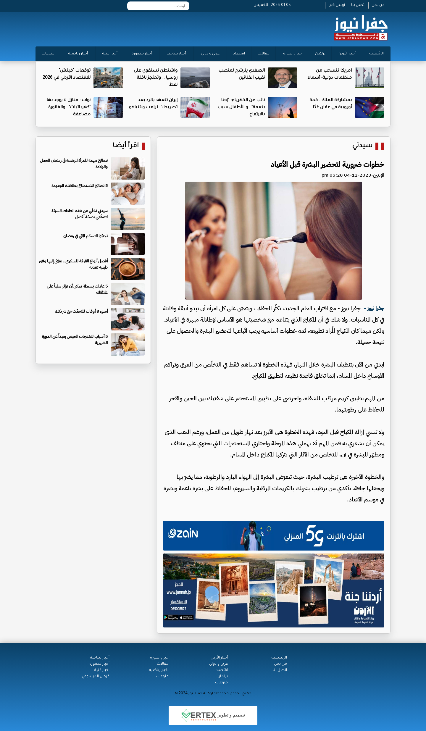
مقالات (264, 54)
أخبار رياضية (78, 54)
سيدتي (362, 146)
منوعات (48, 54)
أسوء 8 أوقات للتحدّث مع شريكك (81, 311)
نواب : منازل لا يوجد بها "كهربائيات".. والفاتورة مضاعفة (68, 107)
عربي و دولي (210, 54)
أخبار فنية (109, 54)
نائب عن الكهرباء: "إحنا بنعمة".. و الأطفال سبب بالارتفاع (241, 107)
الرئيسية (376, 54)
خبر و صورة (292, 54)
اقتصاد (239, 54)
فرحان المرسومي (95, 676)
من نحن (378, 5)
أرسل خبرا (336, 5)
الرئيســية (279, 658)
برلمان (320, 54)
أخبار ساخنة (176, 54)
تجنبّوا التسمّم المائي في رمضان (85, 236)
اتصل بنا (358, 5)
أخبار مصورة (142, 54)
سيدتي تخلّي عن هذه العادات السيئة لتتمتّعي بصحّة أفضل (79, 214)
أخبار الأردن (347, 54)
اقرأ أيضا (126, 146)
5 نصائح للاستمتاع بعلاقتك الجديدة (79, 186)
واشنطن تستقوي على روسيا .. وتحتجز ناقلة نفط (156, 78)
